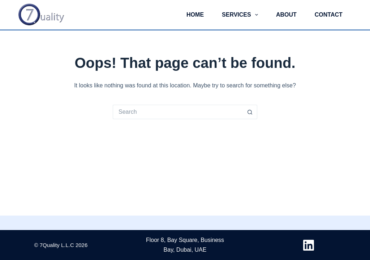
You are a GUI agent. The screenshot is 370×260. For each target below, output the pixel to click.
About (286, 15)
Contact (329, 15)
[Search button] (250, 112)
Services (241, 14)
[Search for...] (178, 112)
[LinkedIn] (308, 245)
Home (195, 15)
